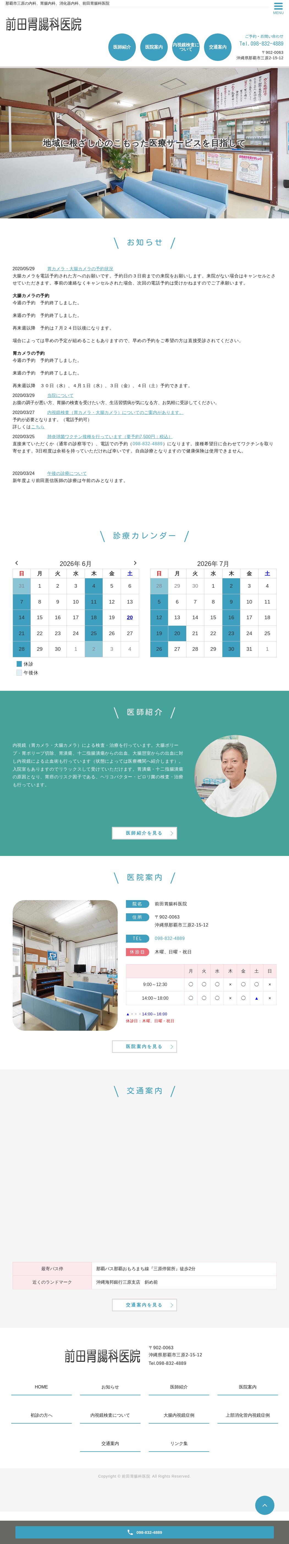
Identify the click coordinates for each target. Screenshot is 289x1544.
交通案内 (218, 47)
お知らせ (110, 1419)
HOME (41, 1419)
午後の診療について (67, 473)
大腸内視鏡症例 (179, 1447)
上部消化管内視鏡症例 (248, 1447)
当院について (60, 395)
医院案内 (154, 47)
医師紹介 (122, 47)
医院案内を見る (144, 1066)
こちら (38, 426)
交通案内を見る (144, 1335)
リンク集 (179, 1475)
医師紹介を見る (144, 841)
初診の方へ (42, 1447)
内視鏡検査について (186, 47)
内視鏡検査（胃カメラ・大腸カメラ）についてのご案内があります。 (115, 412)
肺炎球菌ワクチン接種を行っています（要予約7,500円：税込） (110, 436)
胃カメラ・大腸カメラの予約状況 (80, 268)
